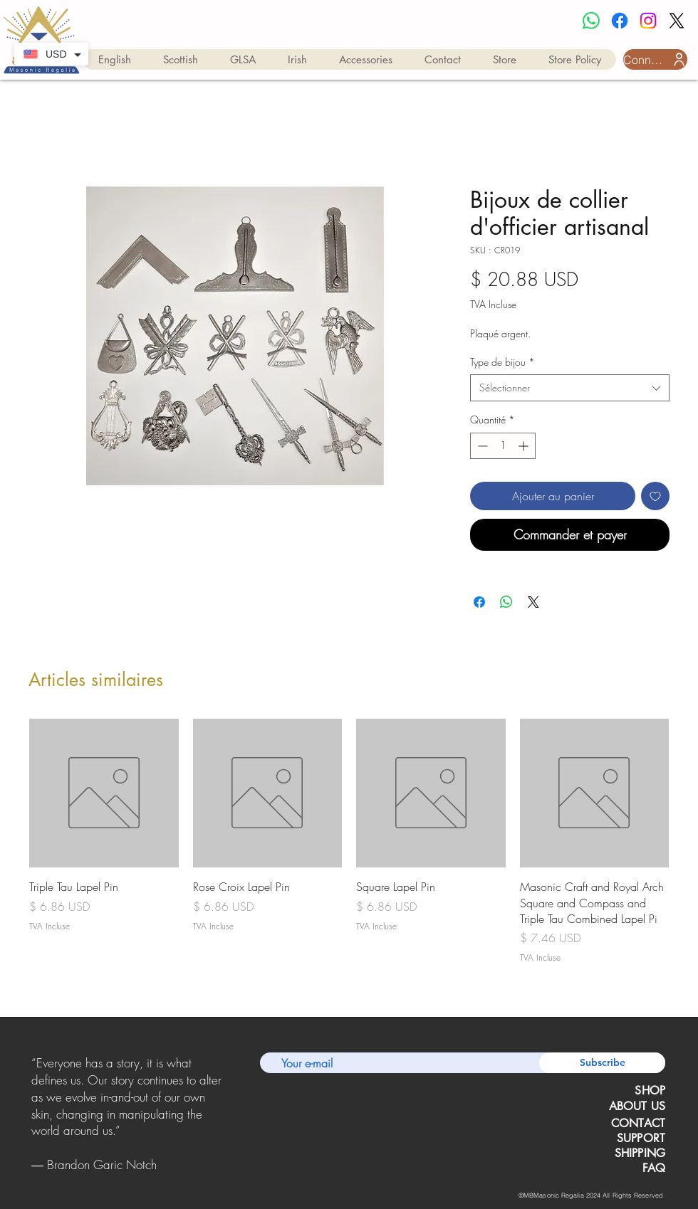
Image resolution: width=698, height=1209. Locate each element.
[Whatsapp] (591, 20)
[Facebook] (619, 20)
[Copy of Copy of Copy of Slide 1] (145, 1176)
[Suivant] (220, 1114)
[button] (115, 59)
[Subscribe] (602, 1062)
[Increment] (524, 445)
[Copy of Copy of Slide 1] (127, 1176)
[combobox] (570, 387)
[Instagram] (648, 20)
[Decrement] (481, 445)
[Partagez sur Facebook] (479, 602)
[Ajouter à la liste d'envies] (655, 496)
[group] (349, 841)
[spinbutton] (503, 445)
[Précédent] (34, 1114)
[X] (676, 20)
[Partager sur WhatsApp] (506, 602)
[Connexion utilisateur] (655, 59)
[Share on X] (533, 602)
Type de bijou (502, 362)
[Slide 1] (108, 1176)
